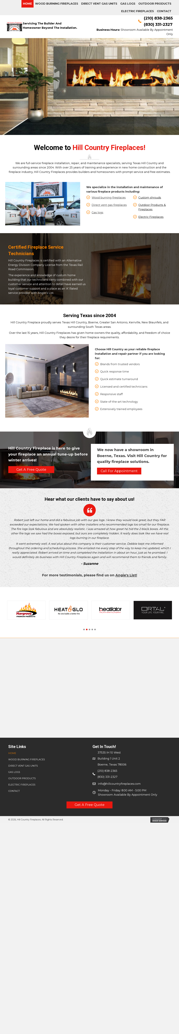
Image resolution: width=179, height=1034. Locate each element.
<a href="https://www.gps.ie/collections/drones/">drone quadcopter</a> (89, 687)
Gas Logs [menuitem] (14, 772)
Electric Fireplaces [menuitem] (21, 784)
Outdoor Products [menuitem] (22, 778)
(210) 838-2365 (158, 18)
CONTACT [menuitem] (14, 790)
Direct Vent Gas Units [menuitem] (23, 765)
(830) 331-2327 (158, 24)
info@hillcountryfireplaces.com (119, 783)
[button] (31, 469)
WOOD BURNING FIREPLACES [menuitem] (26, 759)
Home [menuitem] (12, 753)
